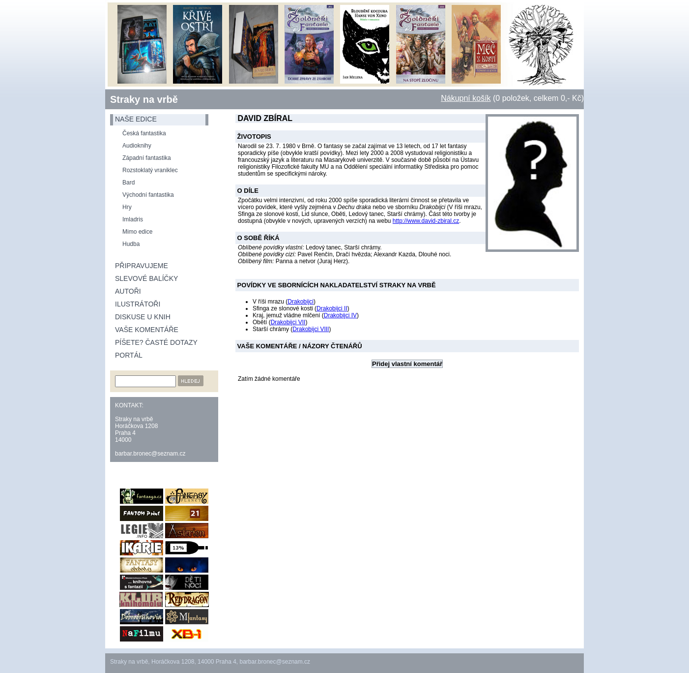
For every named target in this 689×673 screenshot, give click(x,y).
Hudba (131, 244)
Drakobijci (300, 301)
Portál (129, 355)
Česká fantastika (144, 133)
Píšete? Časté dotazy (156, 342)
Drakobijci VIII (310, 329)
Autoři (128, 291)
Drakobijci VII (288, 322)
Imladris (132, 219)
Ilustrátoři (137, 304)
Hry (127, 207)
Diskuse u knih (143, 317)
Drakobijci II (331, 308)
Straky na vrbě (144, 99)
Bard (128, 182)
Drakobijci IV (340, 315)
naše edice (136, 119)
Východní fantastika (148, 194)
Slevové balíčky (146, 278)
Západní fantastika (146, 157)
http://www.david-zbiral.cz (426, 220)
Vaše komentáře (146, 330)
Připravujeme (141, 266)
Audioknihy (136, 145)
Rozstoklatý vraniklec (150, 170)
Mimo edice (137, 231)
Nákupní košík (465, 98)
